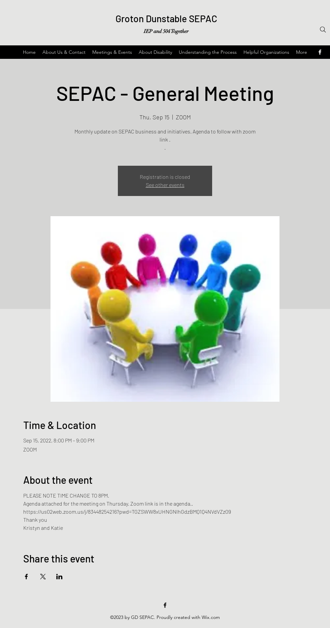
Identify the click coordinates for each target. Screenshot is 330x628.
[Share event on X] (43, 576)
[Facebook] (165, 605)
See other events (165, 185)
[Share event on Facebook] (26, 576)
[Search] (323, 30)
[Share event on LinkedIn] (59, 576)
